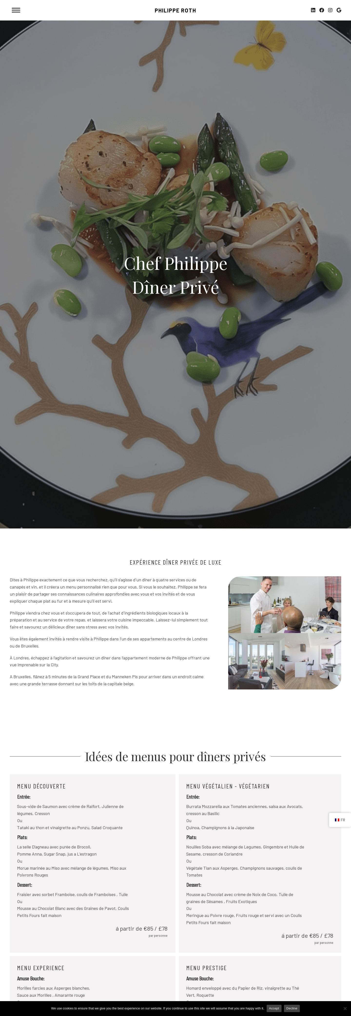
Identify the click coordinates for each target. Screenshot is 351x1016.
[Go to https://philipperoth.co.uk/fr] (175, 11)
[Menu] (16, 10)
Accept (274, 1008)
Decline (291, 1008)
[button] (313, 10)
